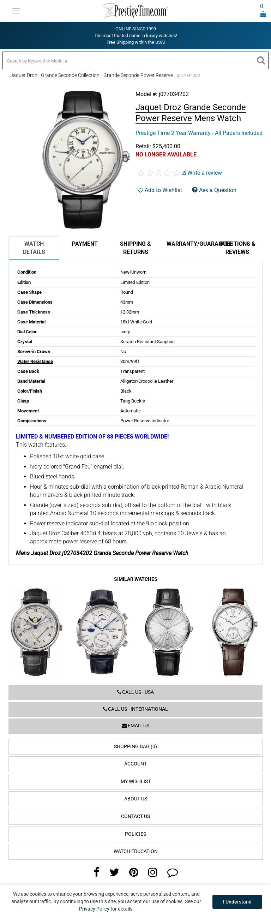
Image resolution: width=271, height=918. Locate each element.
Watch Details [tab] (34, 247)
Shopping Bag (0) (135, 747)
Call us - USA (135, 692)
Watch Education (136, 851)
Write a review (202, 172)
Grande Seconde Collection (70, 75)
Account (135, 764)
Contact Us (135, 816)
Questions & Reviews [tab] (237, 247)
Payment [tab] (85, 243)
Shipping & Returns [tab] (135, 247)
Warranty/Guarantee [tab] (189, 243)
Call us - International (135, 709)
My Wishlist (136, 782)
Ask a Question (214, 190)
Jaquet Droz (23, 75)
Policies (135, 834)
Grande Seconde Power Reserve (138, 75)
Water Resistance (35, 361)
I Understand (237, 902)
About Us (135, 799)
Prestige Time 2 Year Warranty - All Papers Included (199, 133)
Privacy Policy (94, 909)
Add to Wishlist (160, 190)
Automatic (130, 410)
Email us (135, 726)
